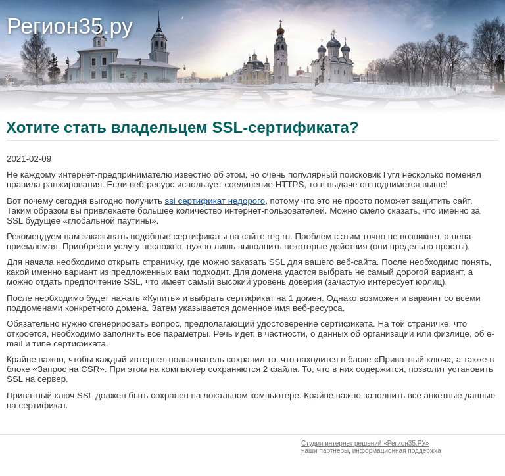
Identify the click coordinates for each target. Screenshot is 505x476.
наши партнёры (325, 450)
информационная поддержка (396, 450)
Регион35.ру (70, 25)
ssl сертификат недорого (215, 201)
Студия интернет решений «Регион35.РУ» (365, 443)
